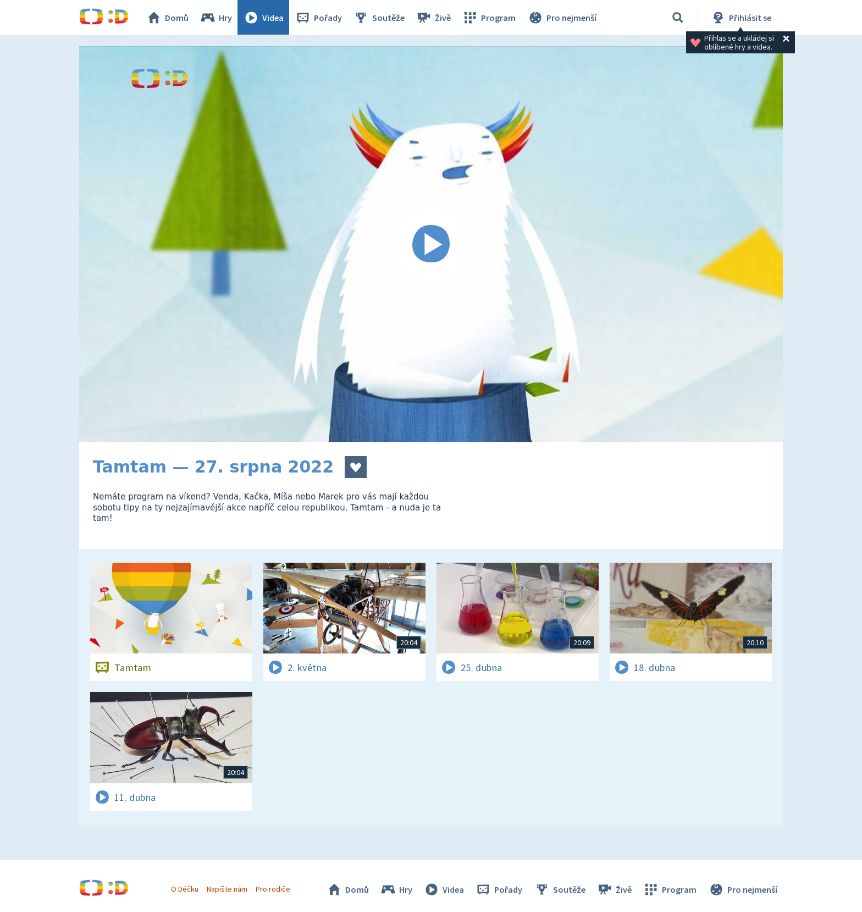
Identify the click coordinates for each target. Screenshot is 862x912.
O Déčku (184, 889)
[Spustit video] (431, 244)
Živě (433, 17)
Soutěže (379, 17)
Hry (216, 17)
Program (489, 17)
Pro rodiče (273, 889)
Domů (167, 17)
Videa (264, 17)
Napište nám (227, 889)
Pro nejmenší (561, 17)
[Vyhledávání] (678, 17)
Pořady (318, 17)
